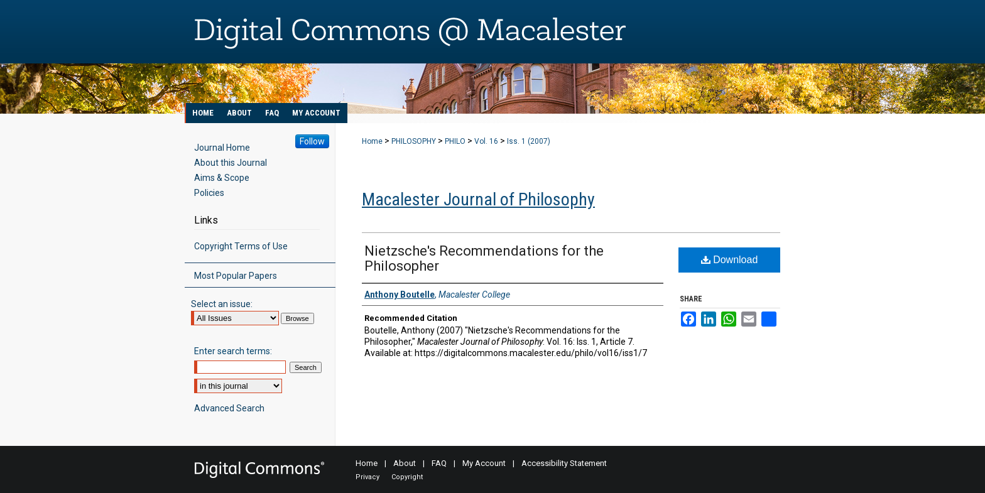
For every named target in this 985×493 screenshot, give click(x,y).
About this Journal (230, 163)
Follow (312, 141)
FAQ (439, 463)
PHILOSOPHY (413, 141)
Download (729, 259)
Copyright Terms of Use (241, 246)
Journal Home (222, 148)
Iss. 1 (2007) (528, 141)
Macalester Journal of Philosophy (478, 199)
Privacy (367, 477)
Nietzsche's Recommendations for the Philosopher (484, 258)
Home (372, 141)
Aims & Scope (221, 178)
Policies (209, 193)
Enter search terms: (233, 351)
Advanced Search (229, 408)
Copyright (407, 477)
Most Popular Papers (235, 276)
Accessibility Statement (564, 463)
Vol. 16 (486, 141)
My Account (484, 463)
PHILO (455, 141)
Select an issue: (222, 304)
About (404, 463)
